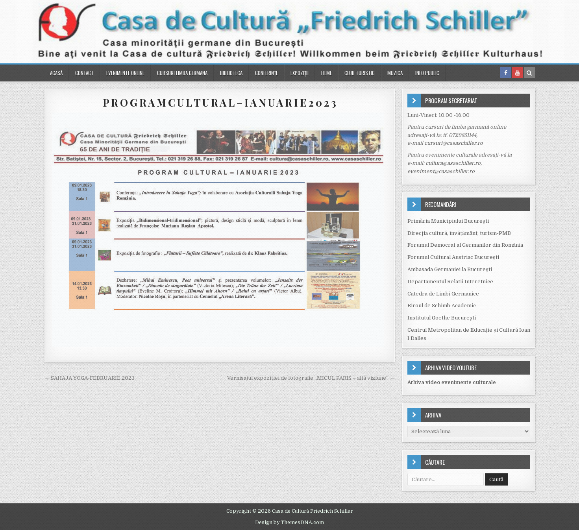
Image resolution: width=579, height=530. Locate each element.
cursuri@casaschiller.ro (453, 143)
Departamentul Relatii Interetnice (450, 281)
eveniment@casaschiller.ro (441, 171)
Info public (427, 73)
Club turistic (359, 73)
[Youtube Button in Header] (517, 72)
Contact (84, 73)
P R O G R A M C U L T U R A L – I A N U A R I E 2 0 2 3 (219, 102)
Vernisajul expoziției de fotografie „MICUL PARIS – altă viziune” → (311, 378)
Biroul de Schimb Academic (441, 305)
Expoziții (299, 73)
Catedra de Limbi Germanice (443, 294)
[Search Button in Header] (529, 72)
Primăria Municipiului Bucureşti (448, 221)
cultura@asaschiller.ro (453, 163)
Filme (326, 73)
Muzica (395, 73)
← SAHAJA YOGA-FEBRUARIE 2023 (89, 378)
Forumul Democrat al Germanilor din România (465, 245)
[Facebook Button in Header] (505, 72)
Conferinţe (266, 73)
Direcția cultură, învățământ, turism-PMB (459, 233)
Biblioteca (231, 73)
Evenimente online (125, 73)
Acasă (56, 73)
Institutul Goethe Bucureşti (441, 318)
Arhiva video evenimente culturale (451, 382)
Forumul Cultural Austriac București (453, 257)
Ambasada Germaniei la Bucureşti (449, 269)
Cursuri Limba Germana (182, 73)
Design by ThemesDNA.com (289, 522)
